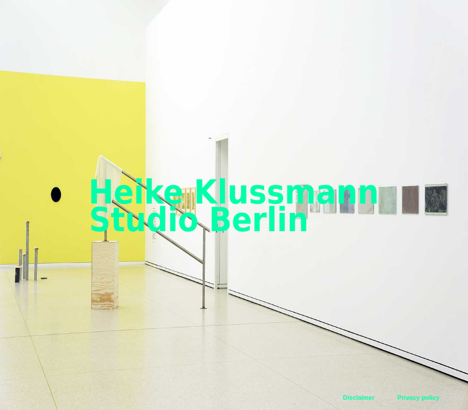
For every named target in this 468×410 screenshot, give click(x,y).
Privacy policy (418, 397)
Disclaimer (359, 397)
